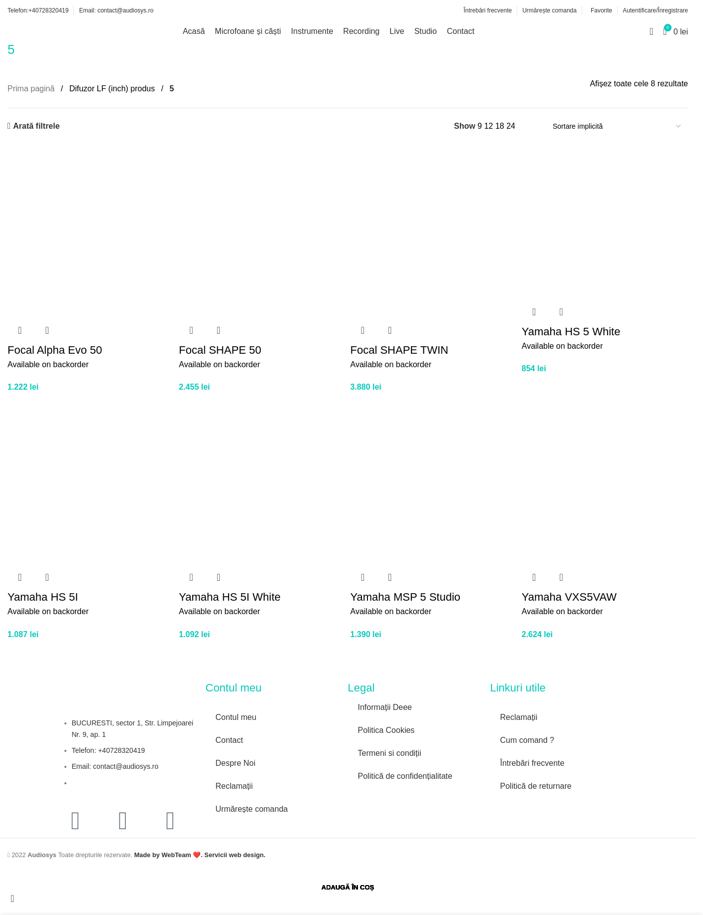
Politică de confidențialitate (405, 776)
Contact (229, 740)
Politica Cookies (386, 730)
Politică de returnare (536, 786)
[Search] (651, 31)
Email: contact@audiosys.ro (115, 766)
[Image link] (393, 798)
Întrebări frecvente (532, 763)
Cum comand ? (527, 740)
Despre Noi (236, 763)
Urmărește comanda (252, 809)
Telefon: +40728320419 (108, 750)
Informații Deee (385, 707)
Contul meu (236, 717)
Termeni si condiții (389, 753)
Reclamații (234, 786)
